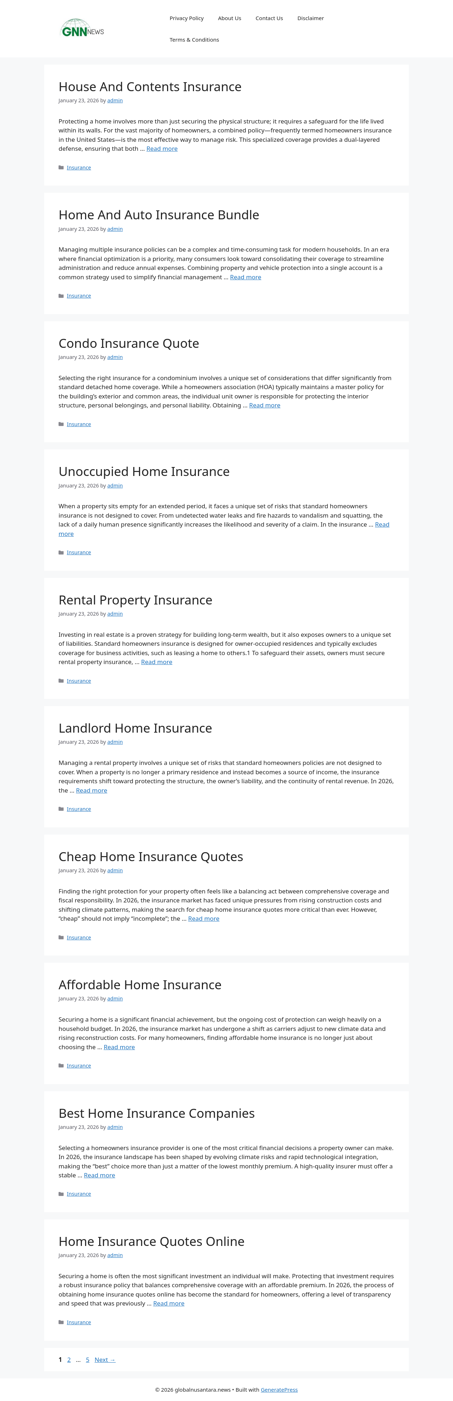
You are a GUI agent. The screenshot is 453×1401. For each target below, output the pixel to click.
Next (105, 1359)
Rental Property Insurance (135, 599)
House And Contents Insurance (150, 86)
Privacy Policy (187, 18)
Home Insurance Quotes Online (152, 1241)
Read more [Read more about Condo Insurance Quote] (265, 405)
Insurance (79, 167)
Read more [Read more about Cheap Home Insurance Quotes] (203, 918)
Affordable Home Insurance (140, 984)
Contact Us (269, 18)
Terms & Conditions (194, 39)
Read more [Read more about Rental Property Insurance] (156, 662)
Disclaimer (310, 18)
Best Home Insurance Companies (157, 1113)
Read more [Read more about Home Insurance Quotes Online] (168, 1303)
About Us (229, 18)
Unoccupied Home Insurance (144, 471)
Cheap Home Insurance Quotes (151, 856)
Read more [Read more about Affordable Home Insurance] (119, 1047)
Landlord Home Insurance (135, 727)
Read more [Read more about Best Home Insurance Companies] (99, 1175)
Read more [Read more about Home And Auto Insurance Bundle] (245, 277)
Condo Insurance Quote (129, 343)
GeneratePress (279, 1389)
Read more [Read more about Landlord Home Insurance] (91, 790)
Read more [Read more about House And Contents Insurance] (162, 148)
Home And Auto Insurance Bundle (159, 214)
